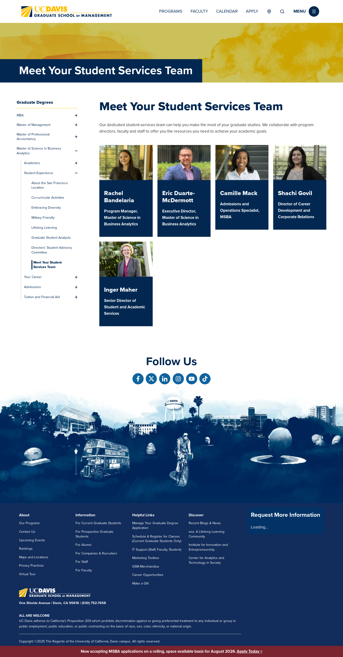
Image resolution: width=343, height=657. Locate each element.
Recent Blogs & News (205, 523)
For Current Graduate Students (98, 523)
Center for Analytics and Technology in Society (206, 560)
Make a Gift (140, 583)
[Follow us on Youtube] (192, 379)
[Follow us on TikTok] (205, 379)
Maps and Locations (33, 557)
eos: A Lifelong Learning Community (206, 534)
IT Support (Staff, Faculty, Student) (156, 550)
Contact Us (27, 532)
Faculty (199, 11)
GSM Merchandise (145, 566)
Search (282, 11)
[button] (306, 11)
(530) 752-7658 (94, 603)
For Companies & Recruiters (96, 553)
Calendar (227, 11)
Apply (252, 11)
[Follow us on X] (151, 379)
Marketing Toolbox (145, 558)
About (24, 515)
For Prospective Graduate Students (94, 534)
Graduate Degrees (35, 102)
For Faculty (84, 570)
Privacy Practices (31, 566)
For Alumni (83, 545)
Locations (269, 11)
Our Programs (29, 523)
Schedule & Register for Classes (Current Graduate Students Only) (156, 538)
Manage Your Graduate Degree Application (155, 525)
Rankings (26, 549)
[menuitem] (45, 115)
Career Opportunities (147, 575)
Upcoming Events (32, 540)
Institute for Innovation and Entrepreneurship (208, 547)
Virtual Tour (27, 574)
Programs (170, 11)
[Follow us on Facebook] (138, 379)
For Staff (82, 562)
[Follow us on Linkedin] (165, 379)
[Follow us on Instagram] (178, 379)
